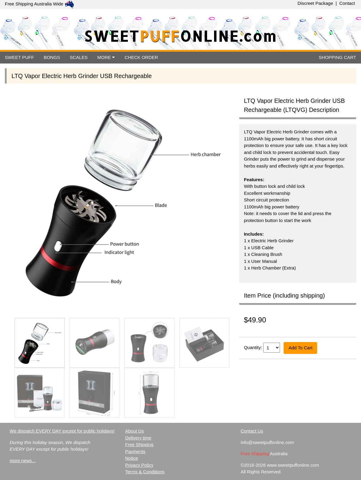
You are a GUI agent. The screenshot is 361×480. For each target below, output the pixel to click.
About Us (134, 430)
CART (337, 57)
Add (300, 347)
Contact (347, 3)
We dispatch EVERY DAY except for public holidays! (62, 430)
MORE (106, 57)
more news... (23, 460)
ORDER (141, 57)
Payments (135, 451)
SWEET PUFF (19, 57)
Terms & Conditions (144, 471)
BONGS (52, 57)
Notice (131, 458)
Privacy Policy (139, 465)
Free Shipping (139, 444)
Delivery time (138, 437)
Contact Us (252, 430)
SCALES (79, 57)
